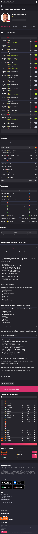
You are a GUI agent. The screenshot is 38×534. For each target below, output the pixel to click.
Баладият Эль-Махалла (8, 275)
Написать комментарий (7, 383)
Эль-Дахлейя (5, 278)
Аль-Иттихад (5, 268)
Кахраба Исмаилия (7, 279)
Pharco (20, 331)
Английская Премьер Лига (6, 496)
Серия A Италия (4, 494)
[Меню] (1, 2)
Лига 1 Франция (4, 501)
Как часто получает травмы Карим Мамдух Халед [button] (14, 358)
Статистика (4, 142)
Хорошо (4, 531)
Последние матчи (5, 26)
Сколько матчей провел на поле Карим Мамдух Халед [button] (15, 305)
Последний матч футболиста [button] (9, 326)
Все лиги (3, 504)
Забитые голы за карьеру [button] (8, 284)
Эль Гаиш (4, 270)
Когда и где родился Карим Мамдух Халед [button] (12, 248)
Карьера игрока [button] (5, 255)
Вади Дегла (5, 264)
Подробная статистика (19, 444)
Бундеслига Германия (5, 499)
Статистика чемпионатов (16, 142)
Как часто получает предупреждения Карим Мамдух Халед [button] (17, 367)
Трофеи (33, 26)
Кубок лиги (15, 114)
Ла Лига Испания (4, 497)
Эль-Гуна (4, 273)
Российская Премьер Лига (6, 502)
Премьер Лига (16, 38)
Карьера (15, 26)
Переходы (24, 26)
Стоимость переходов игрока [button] (9, 335)
